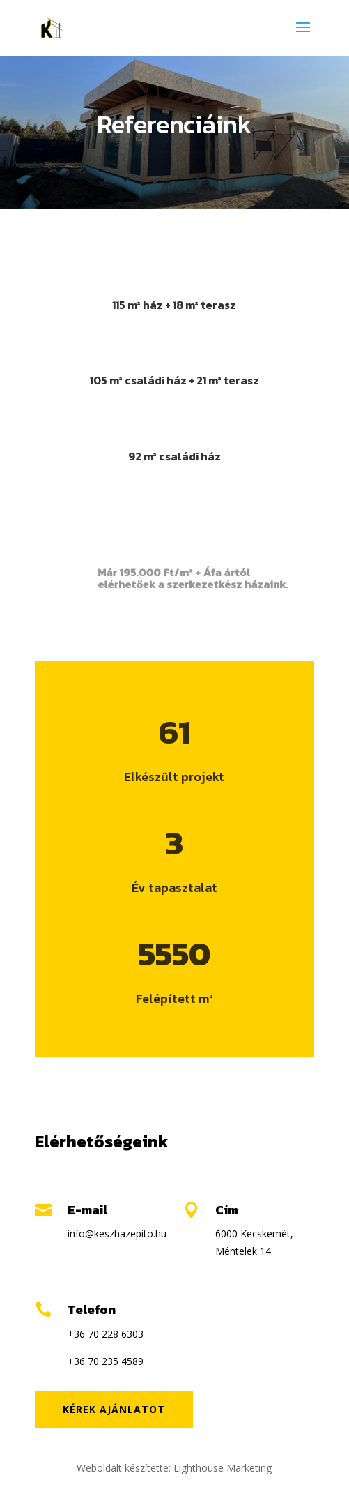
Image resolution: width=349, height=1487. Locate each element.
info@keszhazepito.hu (117, 1233)
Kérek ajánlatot (114, 1409)
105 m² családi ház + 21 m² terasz (174, 380)
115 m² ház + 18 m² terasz (174, 304)
